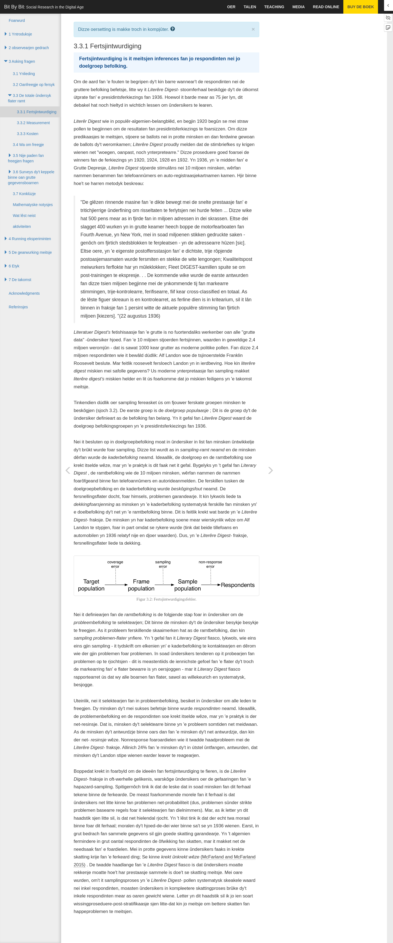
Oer (231, 7)
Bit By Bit (44, 7)
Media (298, 7)
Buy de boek (360, 7)
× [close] (253, 29)
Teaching (274, 7)
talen (250, 7)
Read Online (326, 7)
